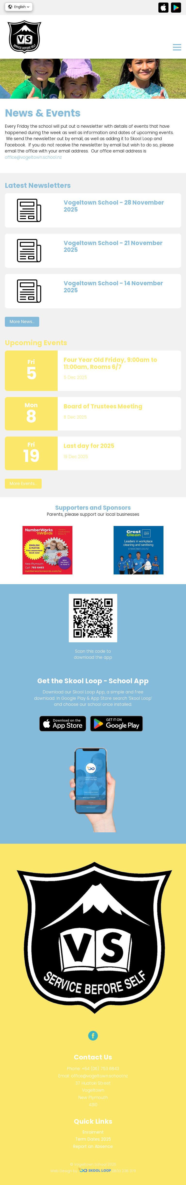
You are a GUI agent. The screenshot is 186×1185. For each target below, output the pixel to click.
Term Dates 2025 (93, 1139)
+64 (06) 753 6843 (100, 1069)
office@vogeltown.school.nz (33, 157)
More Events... (23, 483)
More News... (22, 322)
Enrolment (93, 1132)
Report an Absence (93, 1146)
